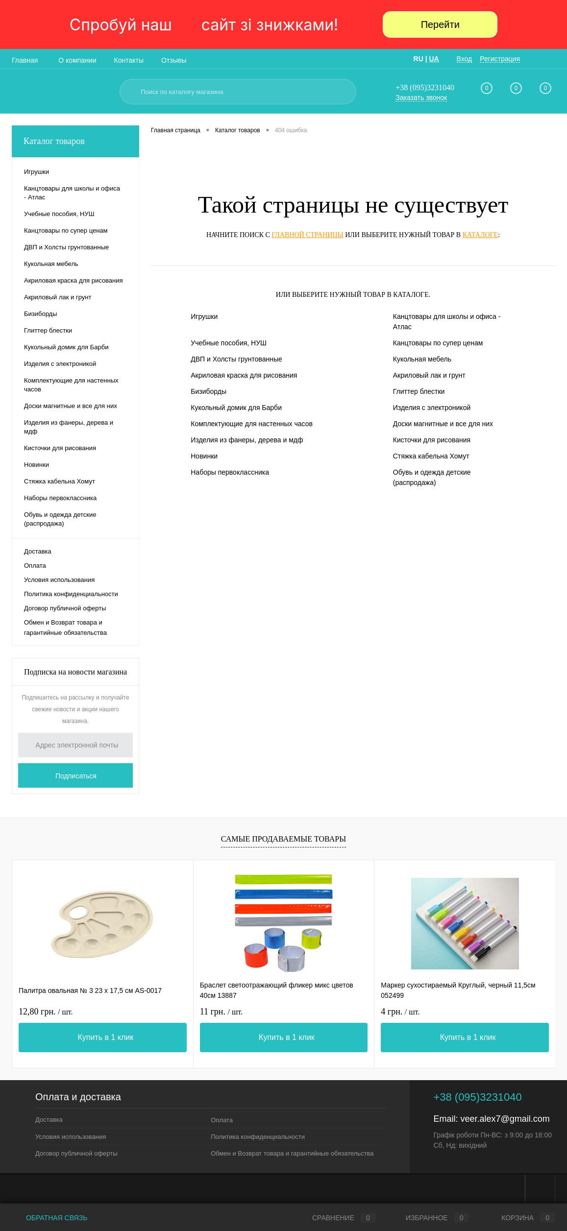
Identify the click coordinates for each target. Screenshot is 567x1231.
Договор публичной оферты (65, 608)
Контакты (129, 60)
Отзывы (173, 60)
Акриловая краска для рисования (244, 375)
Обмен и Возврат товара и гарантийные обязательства (65, 627)
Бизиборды (208, 391)
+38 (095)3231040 (424, 87)
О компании (77, 60)
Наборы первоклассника (230, 472)
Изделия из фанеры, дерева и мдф (247, 440)
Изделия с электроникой (432, 407)
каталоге (480, 235)
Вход (464, 59)
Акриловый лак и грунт (429, 375)
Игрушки (204, 316)
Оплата (35, 565)
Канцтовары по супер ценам (438, 343)
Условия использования (59, 579)
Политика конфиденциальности (71, 594)
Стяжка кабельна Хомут (431, 456)
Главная (25, 60)
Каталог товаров (75, 141)
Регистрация (500, 59)
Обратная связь (49, 1218)
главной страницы (307, 235)
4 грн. (400, 1011)
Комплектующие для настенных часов (252, 424)
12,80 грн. (46, 1011)
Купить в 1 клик (105, 1037)
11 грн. (221, 1011)
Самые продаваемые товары (283, 839)
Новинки (204, 456)
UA (434, 59)
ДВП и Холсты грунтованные (236, 359)
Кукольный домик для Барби (236, 407)
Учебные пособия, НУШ (229, 343)
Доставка (37, 551)
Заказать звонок (421, 97)
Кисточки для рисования (431, 440)
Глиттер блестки (419, 391)
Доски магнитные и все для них (443, 424)
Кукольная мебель (422, 359)
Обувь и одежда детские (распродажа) (432, 477)
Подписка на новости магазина (75, 672)
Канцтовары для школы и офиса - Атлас (447, 322)
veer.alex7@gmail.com (504, 1119)
